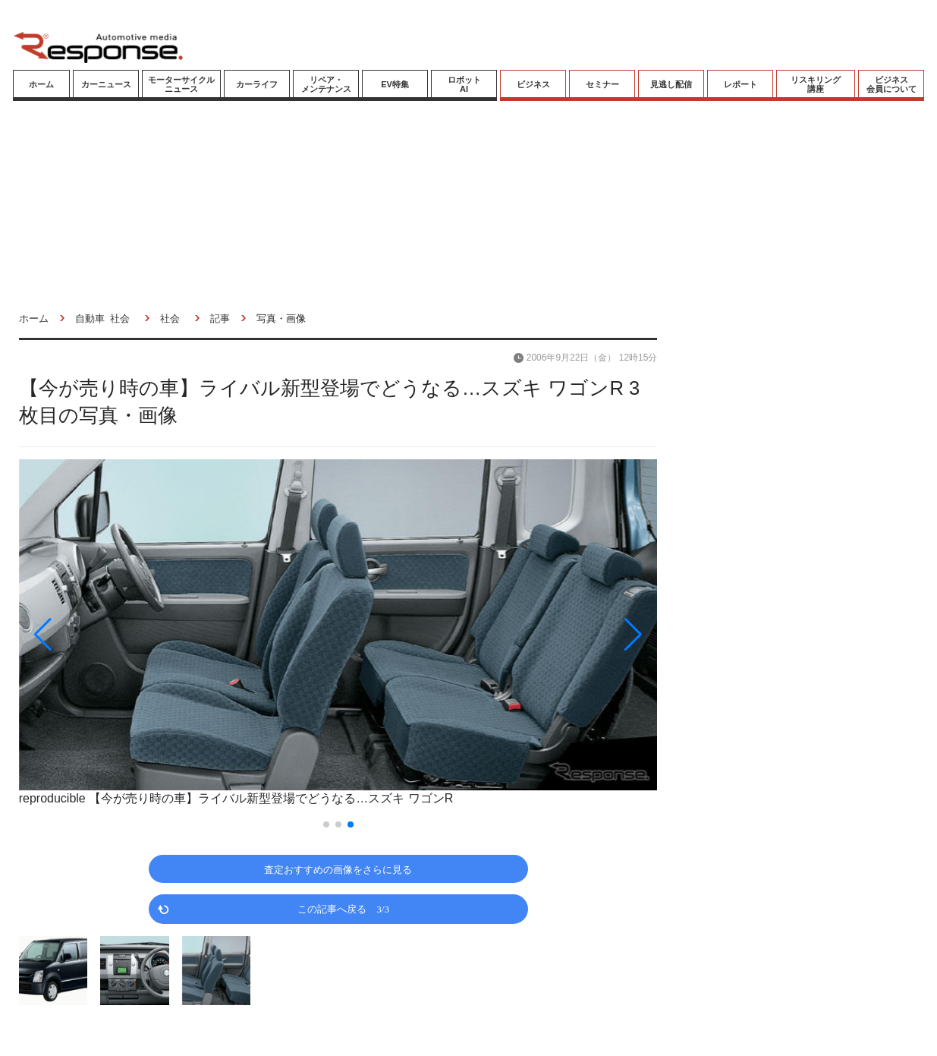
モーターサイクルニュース (181, 84)
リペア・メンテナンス (326, 84)
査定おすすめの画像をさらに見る (338, 869)
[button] (115, 635)
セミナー (602, 84)
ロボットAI (464, 84)
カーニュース (106, 84)
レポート (740, 84)
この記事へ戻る (343, 908)
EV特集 (395, 84)
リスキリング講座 (816, 84)
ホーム (41, 84)
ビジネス (533, 84)
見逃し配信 (671, 84)
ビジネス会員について (891, 84)
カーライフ (257, 84)
